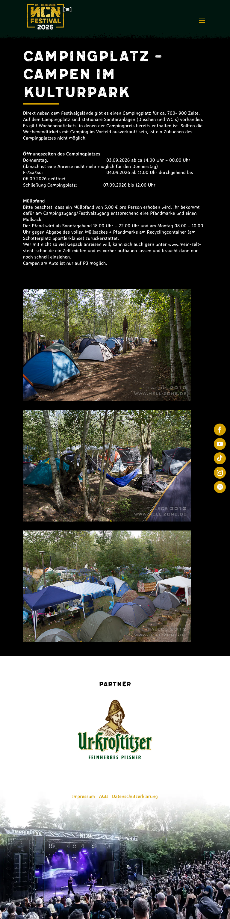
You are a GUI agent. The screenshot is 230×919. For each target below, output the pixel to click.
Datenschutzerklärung (135, 796)
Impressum (83, 796)
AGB (103, 796)
